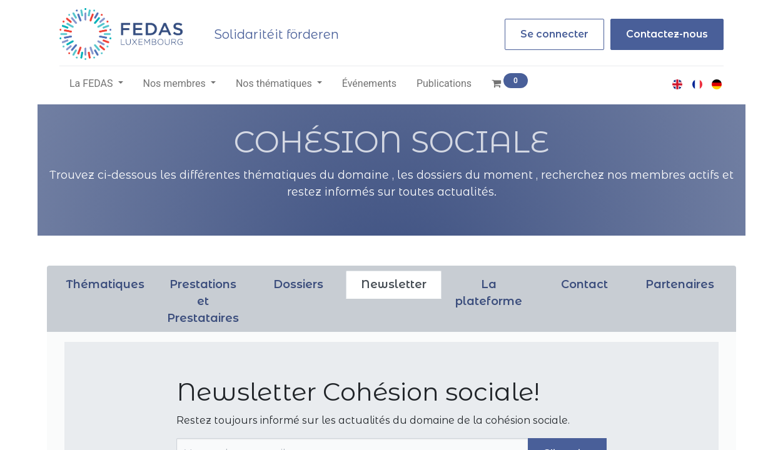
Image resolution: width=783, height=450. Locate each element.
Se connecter (554, 34)
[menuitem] (369, 83)
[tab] (105, 285)
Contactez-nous (667, 34)
